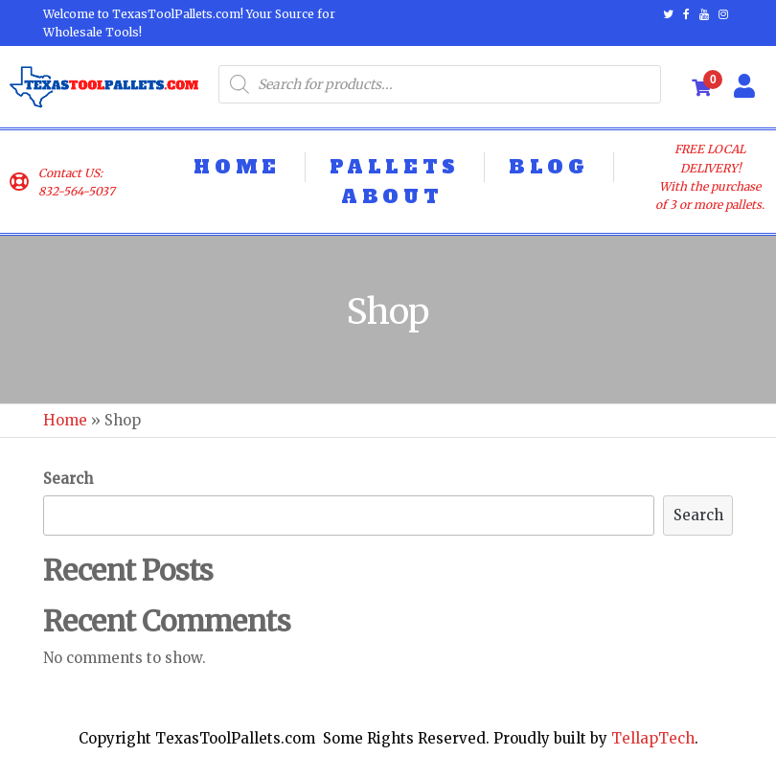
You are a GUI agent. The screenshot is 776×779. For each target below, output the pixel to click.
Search (68, 479)
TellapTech (653, 738)
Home (65, 420)
